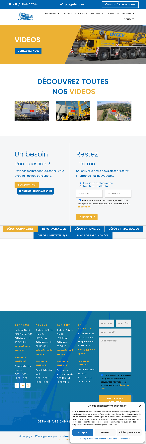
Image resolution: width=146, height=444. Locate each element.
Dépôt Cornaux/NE (20, 229)
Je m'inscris (86, 217)
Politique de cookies (89, 439)
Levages (67, 13)
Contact (129, 19)
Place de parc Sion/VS (92, 235)
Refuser (105, 432)
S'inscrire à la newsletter (120, 4)
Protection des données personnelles (115, 439)
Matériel (95, 13)
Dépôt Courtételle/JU (53, 235)
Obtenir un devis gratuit (37, 191)
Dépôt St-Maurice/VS (124, 229)
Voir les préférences (129, 432)
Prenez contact (26, 184)
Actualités (113, 13)
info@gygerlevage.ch (73, 4)
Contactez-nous (28, 51)
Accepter (83, 432)
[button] (140, 405)
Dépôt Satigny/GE (87, 229)
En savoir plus (85, 206)
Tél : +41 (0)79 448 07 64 (22, 4)
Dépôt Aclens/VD (54, 229)
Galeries (126, 13)
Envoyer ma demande (115, 400)
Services (80, 13)
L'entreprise (50, 13)
